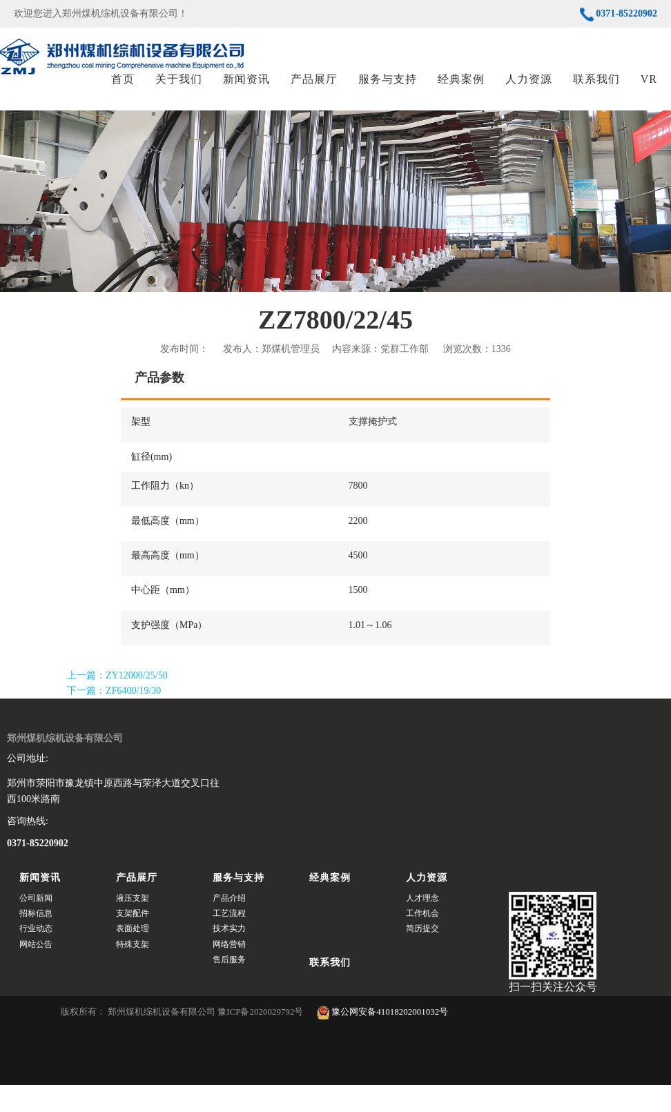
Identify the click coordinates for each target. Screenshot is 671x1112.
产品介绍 (229, 925)
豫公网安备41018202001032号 (382, 1037)
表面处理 (132, 956)
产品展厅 (314, 93)
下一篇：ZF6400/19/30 (114, 718)
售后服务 (229, 987)
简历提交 (422, 956)
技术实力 (229, 956)
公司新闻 (35, 925)
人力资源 (528, 93)
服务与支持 (387, 93)
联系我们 (596, 93)
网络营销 (229, 971)
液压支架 (132, 925)
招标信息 (35, 940)
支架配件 (132, 940)
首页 (123, 93)
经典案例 (461, 93)
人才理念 (422, 925)
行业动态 (35, 956)
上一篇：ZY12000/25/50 (117, 703)
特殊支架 (132, 971)
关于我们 (178, 93)
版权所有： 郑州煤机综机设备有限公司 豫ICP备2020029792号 (183, 1037)
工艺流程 (229, 940)
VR (649, 93)
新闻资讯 (246, 93)
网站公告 (35, 971)
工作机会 (422, 940)
